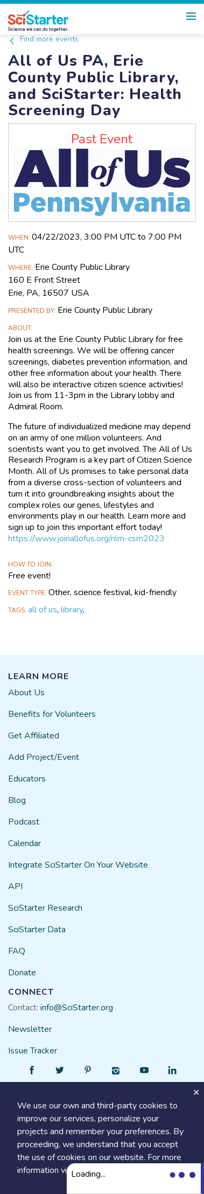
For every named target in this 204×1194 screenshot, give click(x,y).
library (72, 610)
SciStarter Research (45, 908)
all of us (42, 610)
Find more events (43, 39)
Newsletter (30, 1029)
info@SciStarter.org (76, 1008)
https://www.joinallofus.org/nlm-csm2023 (86, 538)
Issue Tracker (32, 1051)
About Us (26, 693)
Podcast (23, 822)
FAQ (16, 951)
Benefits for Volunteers (52, 714)
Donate (22, 973)
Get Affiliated (33, 736)
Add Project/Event (43, 757)
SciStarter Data (37, 929)
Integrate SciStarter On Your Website (78, 865)
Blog (17, 800)
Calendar (24, 843)
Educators (27, 779)
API (15, 886)
